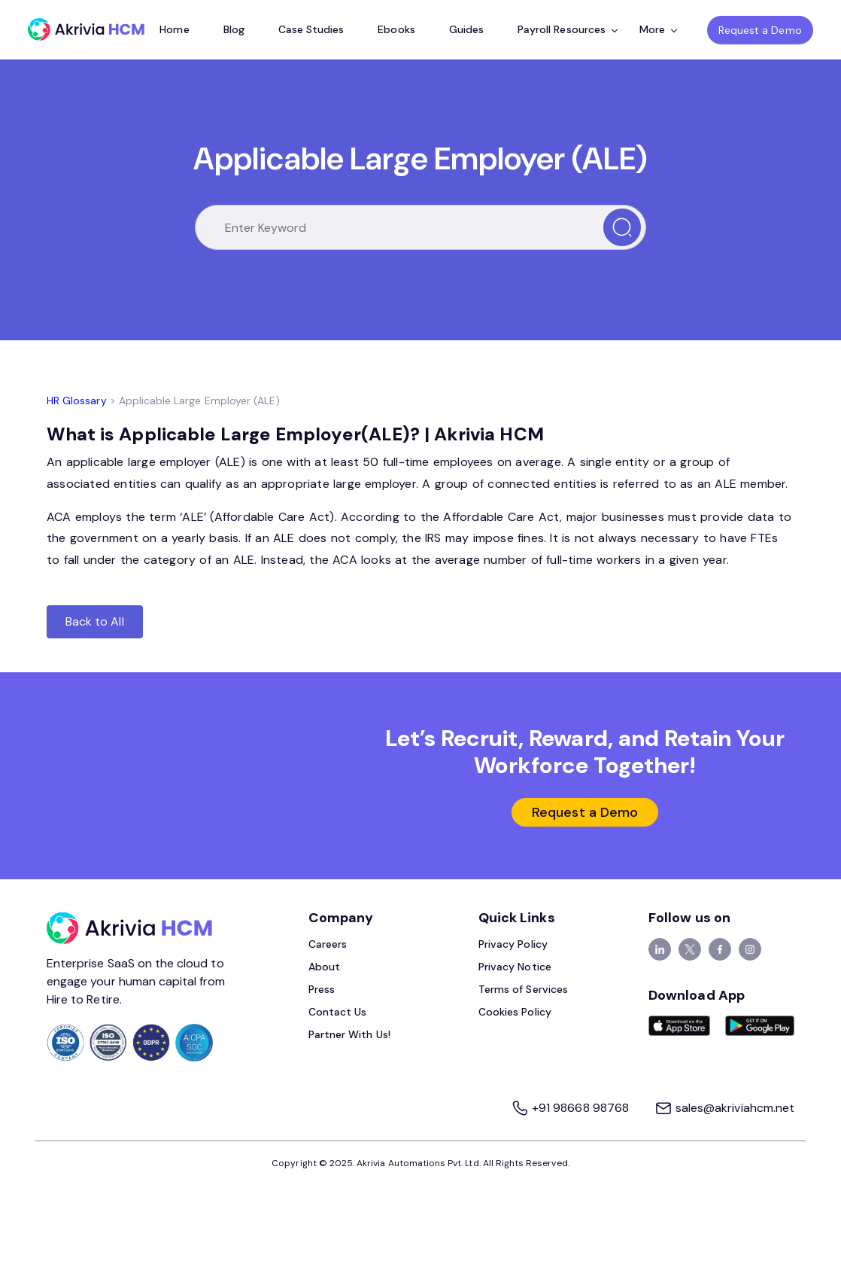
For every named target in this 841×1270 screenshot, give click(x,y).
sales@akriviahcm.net (724, 1108)
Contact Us (337, 1012)
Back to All (94, 621)
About (324, 966)
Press (321, 989)
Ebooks (396, 29)
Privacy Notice (514, 966)
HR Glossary (77, 400)
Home (174, 29)
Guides (466, 29)
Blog (233, 29)
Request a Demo (760, 30)
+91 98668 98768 (571, 1108)
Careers (327, 944)
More (658, 29)
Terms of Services (523, 989)
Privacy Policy (513, 944)
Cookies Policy (514, 1012)
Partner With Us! (349, 1034)
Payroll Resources (568, 29)
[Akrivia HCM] (86, 29)
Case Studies (311, 29)
